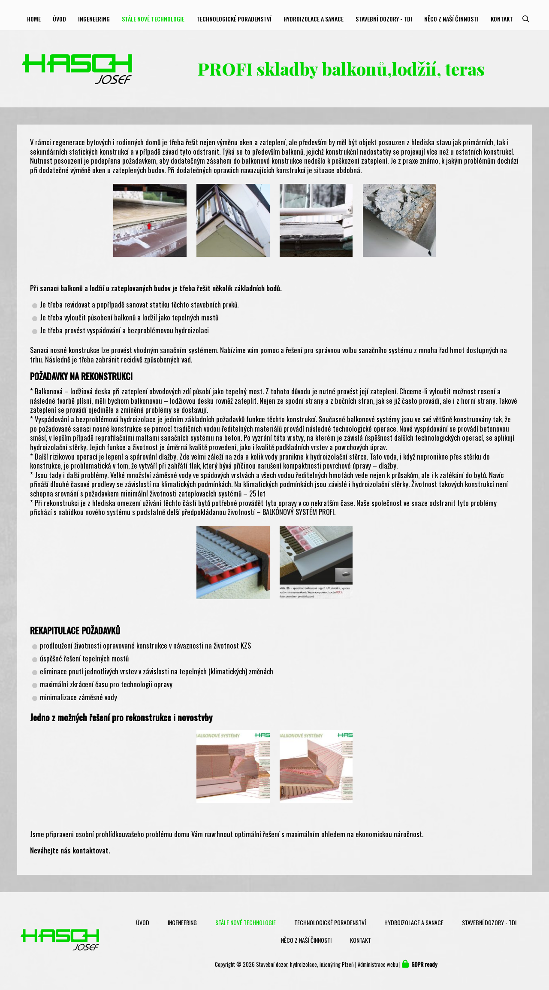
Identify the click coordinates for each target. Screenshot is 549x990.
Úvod (59, 18)
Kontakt (502, 18)
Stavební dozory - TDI (384, 18)
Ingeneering (94, 18)
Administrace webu (378, 964)
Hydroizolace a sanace (314, 18)
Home (34, 18)
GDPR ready (424, 964)
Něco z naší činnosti (451, 18)
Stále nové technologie (153, 18)
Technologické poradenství (233, 18)
